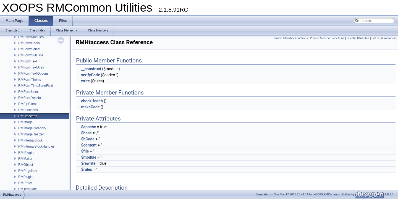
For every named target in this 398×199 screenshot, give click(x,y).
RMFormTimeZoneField (35, 86)
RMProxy (25, 183)
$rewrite (88, 163)
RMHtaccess (27, 116)
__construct (91, 69)
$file (85, 151)
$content (88, 145)
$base (86, 133)
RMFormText (27, 61)
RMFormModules (31, 37)
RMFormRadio (29, 43)
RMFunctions (28, 110)
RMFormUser (28, 92)
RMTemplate (27, 189)
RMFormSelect (29, 49)
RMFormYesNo (29, 98)
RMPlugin (25, 177)
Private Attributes (358, 38)
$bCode (87, 139)
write (85, 81)
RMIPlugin (25, 153)
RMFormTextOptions (33, 73)
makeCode (90, 107)
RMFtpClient (27, 104)
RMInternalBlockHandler (36, 146)
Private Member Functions (327, 38)
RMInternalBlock (30, 140)
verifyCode (90, 75)
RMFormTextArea (31, 67)
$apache (88, 127)
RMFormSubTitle (30, 55)
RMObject (25, 165)
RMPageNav (27, 171)
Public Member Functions (291, 38)
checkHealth (92, 101)
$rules (86, 169)
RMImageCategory (32, 128)
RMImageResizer (31, 134)
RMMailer (25, 159)
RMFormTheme (29, 80)
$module (88, 157)
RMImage (25, 122)
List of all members (384, 38)
